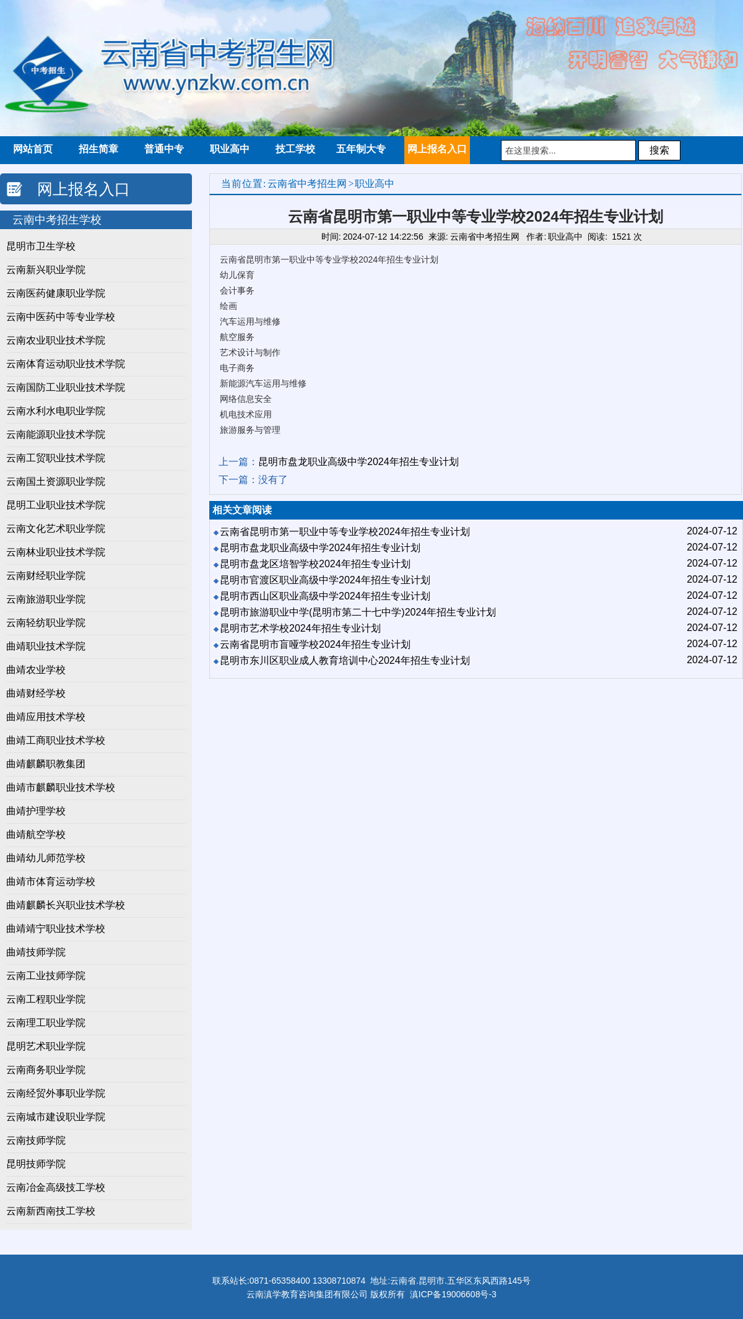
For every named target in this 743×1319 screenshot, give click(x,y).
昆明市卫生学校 (41, 246)
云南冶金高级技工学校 (55, 1187)
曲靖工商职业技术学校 (55, 740)
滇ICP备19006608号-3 (453, 1294)
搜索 (659, 150)
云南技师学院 (36, 1140)
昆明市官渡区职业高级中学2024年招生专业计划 (325, 580)
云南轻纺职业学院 (45, 622)
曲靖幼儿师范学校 (45, 858)
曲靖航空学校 (36, 834)
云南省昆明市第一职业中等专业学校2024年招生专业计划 (345, 531)
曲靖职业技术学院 (45, 646)
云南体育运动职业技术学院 (65, 364)
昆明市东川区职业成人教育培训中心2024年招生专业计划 (345, 660)
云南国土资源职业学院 (55, 481)
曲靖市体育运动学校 (50, 881)
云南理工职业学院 (45, 1022)
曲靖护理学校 (36, 811)
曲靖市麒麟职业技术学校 (60, 787)
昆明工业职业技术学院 (55, 505)
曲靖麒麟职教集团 (45, 764)
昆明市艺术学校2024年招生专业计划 (300, 628)
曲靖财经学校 (36, 693)
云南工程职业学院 (45, 999)
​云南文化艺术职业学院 (55, 528)
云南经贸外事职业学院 (55, 1093)
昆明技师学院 (36, 1164)
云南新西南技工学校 (50, 1211)
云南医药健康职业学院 (55, 293)
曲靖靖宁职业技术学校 (55, 928)
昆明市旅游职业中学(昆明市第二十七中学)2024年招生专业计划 (358, 612)
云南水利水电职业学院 (55, 411)
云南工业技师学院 (45, 975)
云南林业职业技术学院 (55, 552)
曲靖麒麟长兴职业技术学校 (65, 905)
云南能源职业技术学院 (55, 434)
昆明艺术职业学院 (45, 1046)
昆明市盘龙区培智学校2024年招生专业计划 (315, 564)
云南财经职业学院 (45, 575)
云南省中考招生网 (307, 183)
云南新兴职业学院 (45, 269)
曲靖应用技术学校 (45, 717)
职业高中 (374, 183)
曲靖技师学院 (36, 952)
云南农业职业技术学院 (55, 340)
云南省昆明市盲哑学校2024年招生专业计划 (315, 644)
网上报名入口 (83, 189)
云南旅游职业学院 (45, 599)
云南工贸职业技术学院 (55, 458)
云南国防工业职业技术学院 (65, 387)
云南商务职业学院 (45, 1069)
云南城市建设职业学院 (55, 1117)
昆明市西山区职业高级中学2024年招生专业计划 (325, 596)
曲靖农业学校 (36, 669)
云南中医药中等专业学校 (60, 316)
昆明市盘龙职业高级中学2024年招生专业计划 (358, 461)
